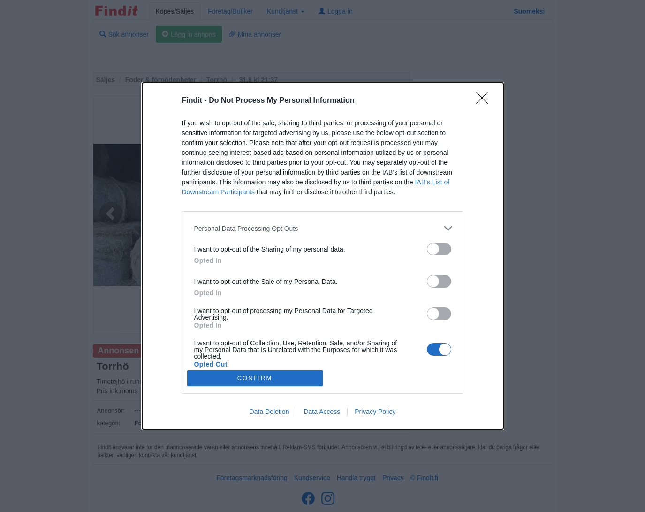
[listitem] (322, 228)
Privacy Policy (375, 411)
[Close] (485, 101)
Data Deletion (269, 411)
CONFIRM (255, 378)
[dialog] (322, 256)
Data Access (322, 411)
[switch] (439, 249)
